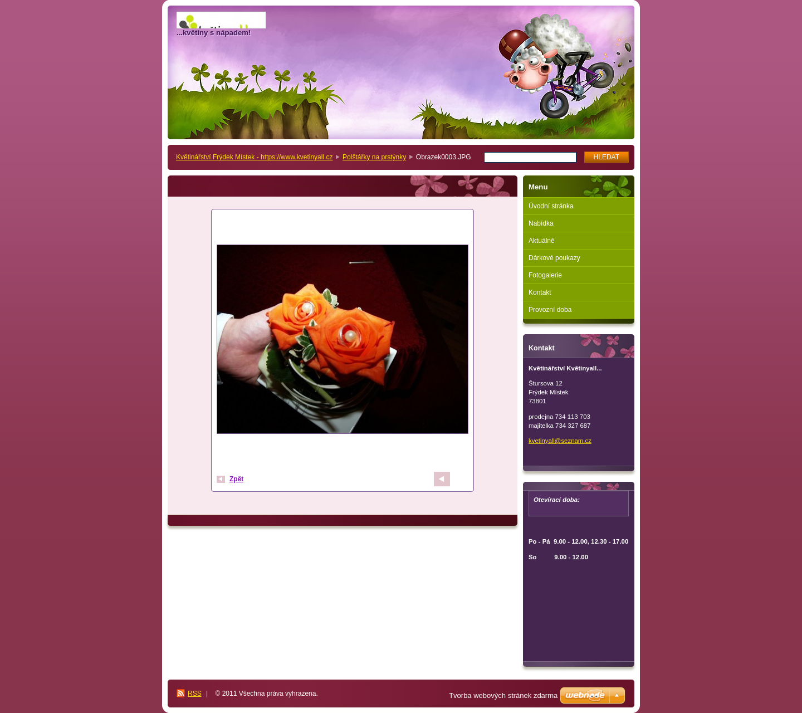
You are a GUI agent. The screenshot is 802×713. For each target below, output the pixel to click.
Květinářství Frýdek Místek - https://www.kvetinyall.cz (254, 157)
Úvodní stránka (551, 206)
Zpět (236, 479)
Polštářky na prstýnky (374, 157)
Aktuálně (542, 241)
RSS (195, 693)
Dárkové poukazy (554, 258)
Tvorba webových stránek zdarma (503, 695)
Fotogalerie (545, 275)
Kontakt (540, 292)
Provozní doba (550, 310)
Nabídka (541, 223)
